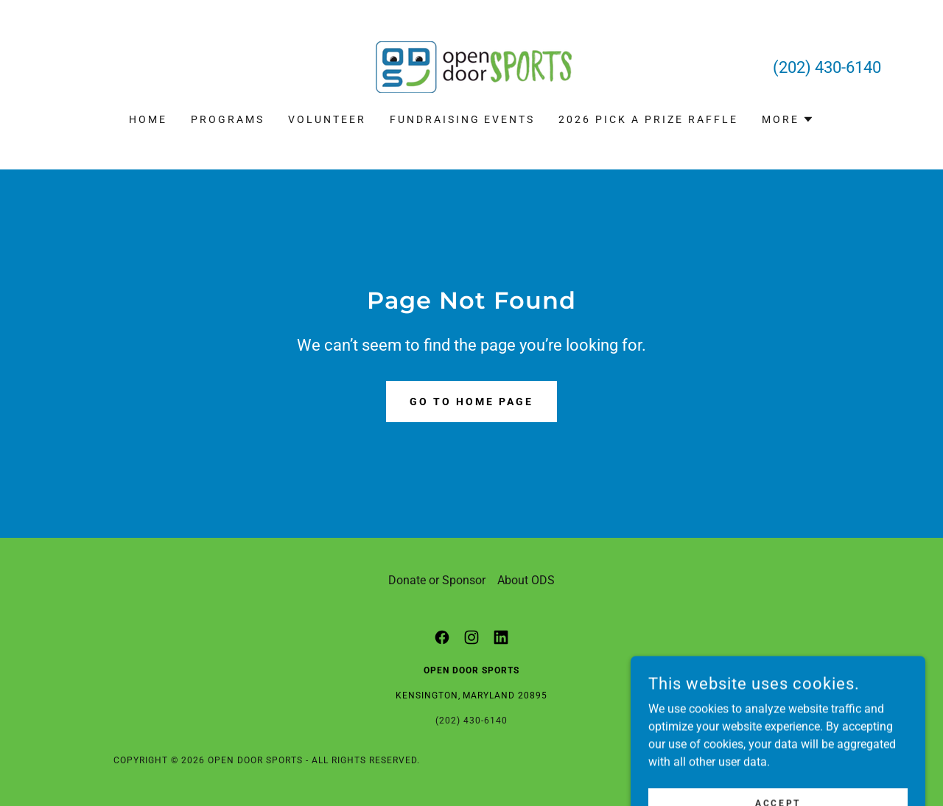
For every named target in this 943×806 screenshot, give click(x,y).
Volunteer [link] (327, 119)
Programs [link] (227, 119)
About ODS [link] (526, 580)
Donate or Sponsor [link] (436, 580)
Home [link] (148, 119)
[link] (471, 66)
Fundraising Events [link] (463, 119)
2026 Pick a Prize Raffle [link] (648, 119)
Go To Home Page (471, 401)
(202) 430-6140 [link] (827, 67)
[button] (788, 119)
